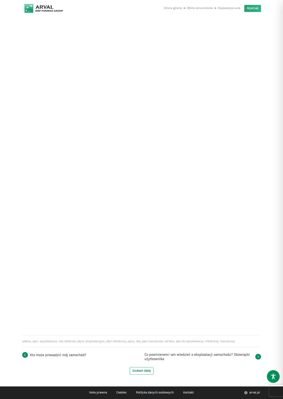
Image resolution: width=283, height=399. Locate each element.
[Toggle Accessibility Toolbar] (273, 376)
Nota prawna (98, 392)
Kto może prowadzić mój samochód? (58, 355)
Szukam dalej (141, 370)
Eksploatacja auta (229, 8)
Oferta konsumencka (200, 8)
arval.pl (252, 392)
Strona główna (173, 8)
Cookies (121, 392)
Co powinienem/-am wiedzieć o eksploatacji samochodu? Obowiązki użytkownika (197, 357)
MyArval (252, 8)
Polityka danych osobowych (155, 392)
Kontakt (188, 392)
